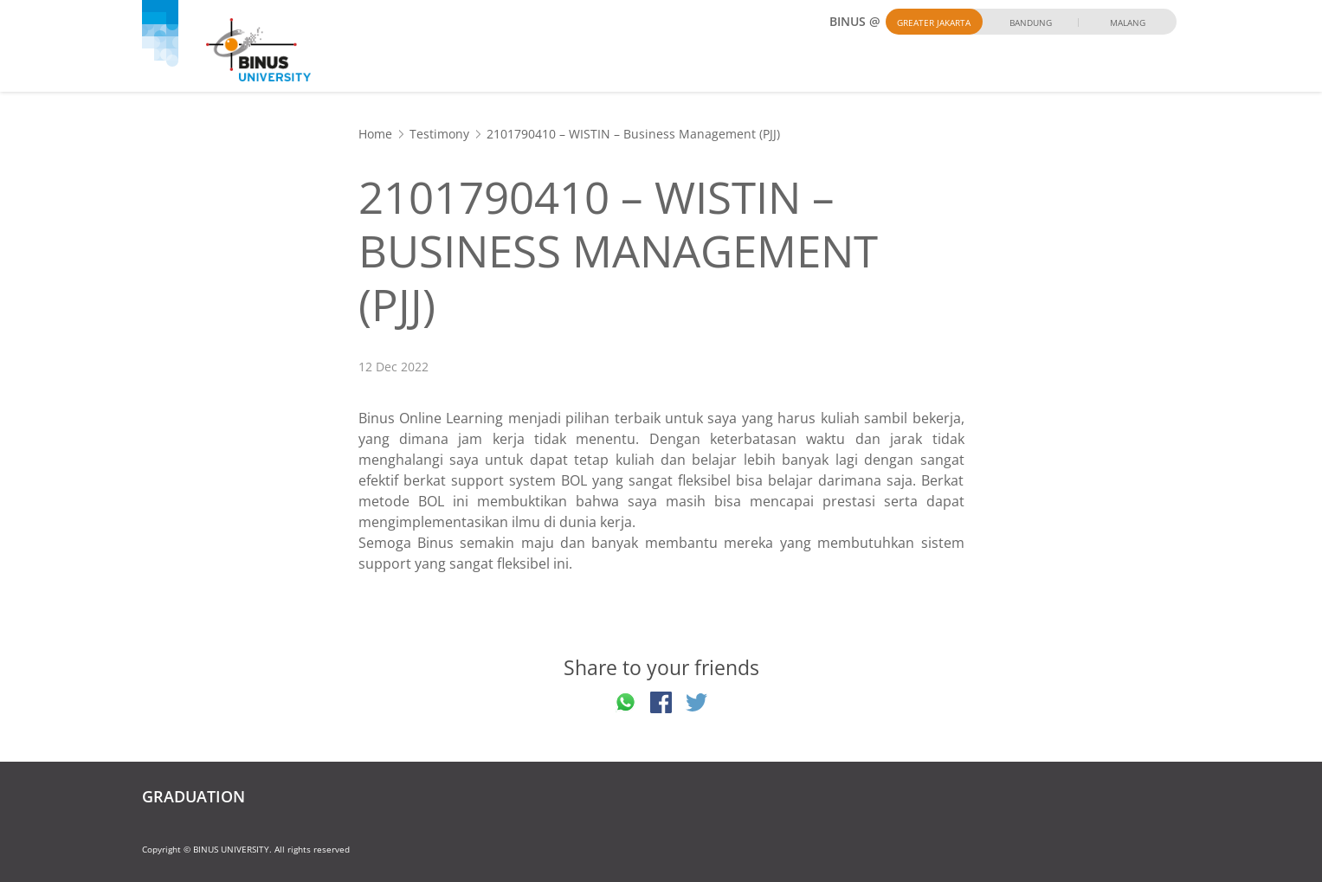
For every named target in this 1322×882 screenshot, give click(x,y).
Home (375, 134)
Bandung (1030, 22)
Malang (1127, 22)
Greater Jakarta (934, 22)
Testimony (439, 134)
